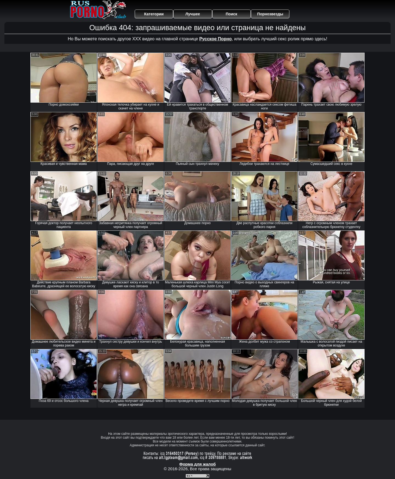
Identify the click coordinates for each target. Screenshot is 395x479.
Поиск (231, 14)
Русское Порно (215, 38)
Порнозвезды (270, 14)
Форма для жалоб (197, 464)
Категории (154, 14)
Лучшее (192, 14)
